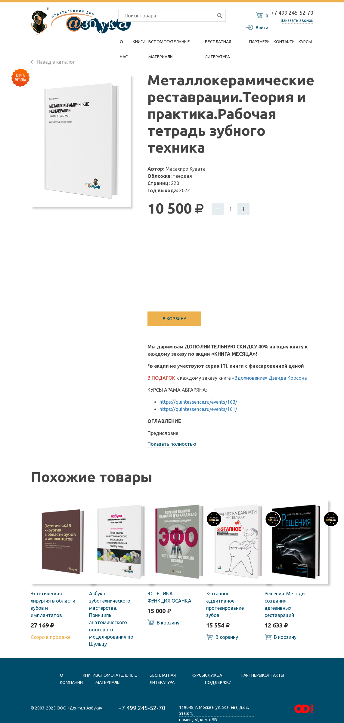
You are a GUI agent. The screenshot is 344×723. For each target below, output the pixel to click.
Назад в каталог (53, 62)
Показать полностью (171, 444)
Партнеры (260, 41)
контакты (273, 675)
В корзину (174, 318)
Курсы (305, 41)
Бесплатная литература (218, 44)
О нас (124, 44)
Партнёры (251, 675)
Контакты (285, 41)
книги (89, 675)
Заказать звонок (297, 20)
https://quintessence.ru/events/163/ (198, 402)
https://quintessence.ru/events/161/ (198, 409)
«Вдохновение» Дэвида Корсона (269, 378)
